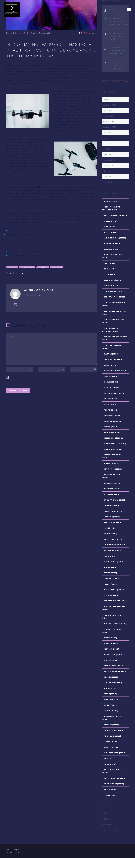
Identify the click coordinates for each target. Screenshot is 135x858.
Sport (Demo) (110, 694)
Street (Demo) (110, 705)
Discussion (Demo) (113, 382)
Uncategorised (111, 747)
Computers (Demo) (113, 280)
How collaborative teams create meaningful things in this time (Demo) (118, 21)
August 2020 (107, 110)
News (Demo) (110, 567)
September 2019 (109, 127)
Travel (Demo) (110, 742)
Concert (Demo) (111, 286)
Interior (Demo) (111, 494)
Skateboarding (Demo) (115, 671)
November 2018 (109, 171)
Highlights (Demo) (112, 432)
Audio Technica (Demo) (115, 238)
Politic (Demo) (111, 643)
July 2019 (106, 138)
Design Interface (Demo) (115, 371)
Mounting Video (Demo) (115, 545)
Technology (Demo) (113, 730)
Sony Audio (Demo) (113, 683)
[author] (19, 369)
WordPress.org (110, 830)
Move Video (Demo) (113, 550)
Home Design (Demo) (113, 438)
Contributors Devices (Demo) (25, 33)
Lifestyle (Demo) (112, 517)
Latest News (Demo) (113, 511)
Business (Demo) (111, 249)
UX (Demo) (108, 758)
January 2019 (108, 165)
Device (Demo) (110, 376)
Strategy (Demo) (112, 699)
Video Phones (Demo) (114, 784)
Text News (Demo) (112, 736)
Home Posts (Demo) (113, 449)
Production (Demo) (113, 655)
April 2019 (107, 154)
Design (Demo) (110, 365)
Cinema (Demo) (110, 269)
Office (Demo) (110, 573)
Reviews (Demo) (111, 660)
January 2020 (108, 116)
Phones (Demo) (111, 595)
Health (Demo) (110, 427)
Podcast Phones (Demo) (115, 624)
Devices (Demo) (57, 267)
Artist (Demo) (110, 221)
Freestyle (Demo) (112, 416)
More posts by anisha (34, 295)
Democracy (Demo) (113, 360)
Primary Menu (129, 9)
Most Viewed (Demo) (113, 539)
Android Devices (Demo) (115, 215)
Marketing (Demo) (112, 522)
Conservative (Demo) (114, 291)
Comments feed (110, 825)
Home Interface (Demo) (115, 444)
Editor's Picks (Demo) (114, 393)
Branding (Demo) (112, 244)
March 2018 (107, 182)
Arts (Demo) (109, 227)
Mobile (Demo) (110, 528)
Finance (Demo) (111, 399)
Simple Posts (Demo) (113, 666)
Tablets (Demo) (111, 725)
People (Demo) (110, 584)
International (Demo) (114, 500)
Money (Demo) (110, 534)
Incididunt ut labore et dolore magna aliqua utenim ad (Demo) (116, 65)
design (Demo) (43, 267)
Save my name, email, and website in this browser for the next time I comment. (37, 377)
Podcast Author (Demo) (115, 601)
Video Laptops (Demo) (114, 778)
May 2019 (107, 149)
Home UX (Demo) (111, 463)
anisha (10, 33)
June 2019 (107, 143)
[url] (83, 369)
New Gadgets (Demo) (114, 562)
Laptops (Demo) (111, 506)
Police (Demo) (110, 638)
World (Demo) (110, 795)
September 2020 (109, 105)
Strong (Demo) (111, 711)
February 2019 (108, 160)
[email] (51, 369)
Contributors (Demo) (28, 267)
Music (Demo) (110, 556)
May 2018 (107, 176)
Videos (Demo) (110, 789)
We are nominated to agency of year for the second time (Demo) (116, 36)
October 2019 (108, 121)
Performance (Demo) (114, 590)
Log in (106, 813)
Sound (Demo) (110, 688)
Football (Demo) (112, 410)
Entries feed (108, 819)
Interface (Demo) (112, 489)
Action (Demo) (110, 201)
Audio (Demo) (110, 232)
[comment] (51, 349)
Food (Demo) (110, 404)
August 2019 (107, 132)
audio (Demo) (12, 267)
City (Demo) (109, 274)
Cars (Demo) (109, 263)
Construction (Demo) (114, 297)
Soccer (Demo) (111, 677)
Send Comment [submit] (17, 390)
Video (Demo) (110, 764)
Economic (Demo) (112, 388)
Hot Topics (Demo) (113, 469)
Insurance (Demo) (112, 483)
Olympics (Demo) (112, 578)
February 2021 (108, 99)
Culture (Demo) (111, 354)
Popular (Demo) (111, 649)
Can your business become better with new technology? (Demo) (117, 51)
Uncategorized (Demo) (115, 753)
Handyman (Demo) (112, 421)
